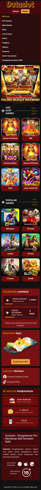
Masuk (16, 11)
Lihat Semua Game (34, 111)
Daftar (25, 11)
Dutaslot (20, 487)
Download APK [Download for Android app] (20, 361)
